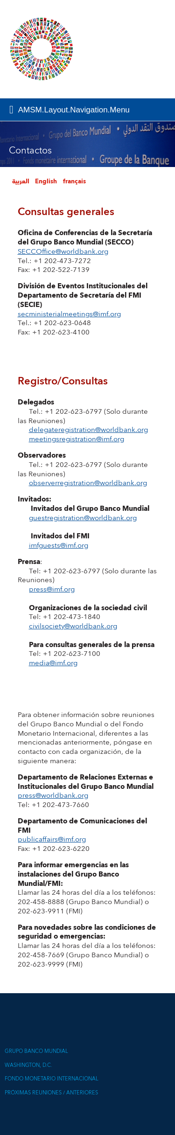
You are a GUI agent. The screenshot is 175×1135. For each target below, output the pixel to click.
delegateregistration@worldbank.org (88, 430)
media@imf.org (53, 663)
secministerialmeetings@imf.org (69, 314)
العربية (20, 181)
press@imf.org (52, 589)
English (46, 181)
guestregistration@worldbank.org (83, 518)
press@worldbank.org (53, 795)
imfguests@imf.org (58, 545)
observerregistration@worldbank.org (88, 483)
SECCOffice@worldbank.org (63, 251)
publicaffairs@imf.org (52, 839)
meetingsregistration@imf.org (76, 439)
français (74, 181)
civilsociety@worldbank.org (73, 626)
